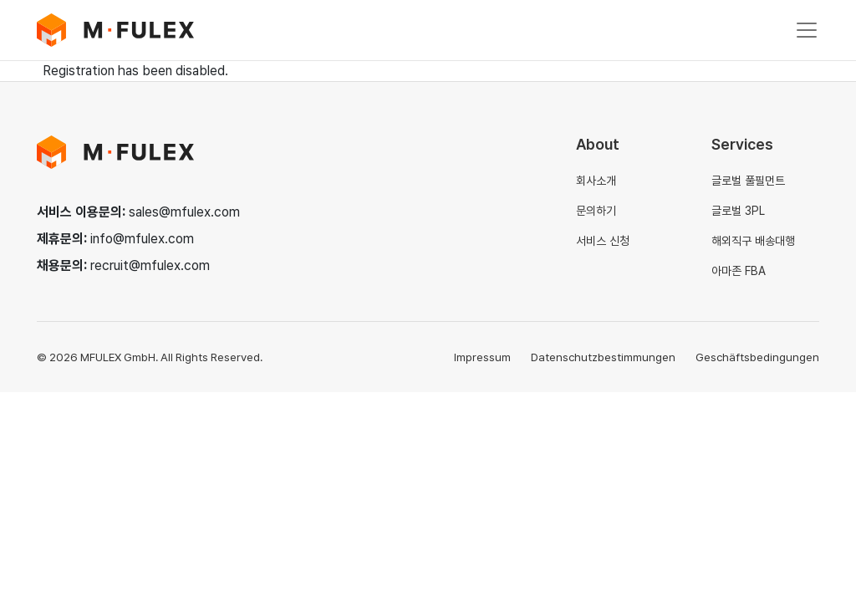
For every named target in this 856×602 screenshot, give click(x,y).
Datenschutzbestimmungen (603, 357)
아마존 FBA (738, 271)
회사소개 (596, 180)
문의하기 (596, 210)
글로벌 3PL (738, 210)
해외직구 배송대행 (753, 240)
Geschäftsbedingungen (757, 357)
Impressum (482, 357)
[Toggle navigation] (806, 30)
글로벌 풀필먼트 (748, 180)
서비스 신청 (602, 240)
